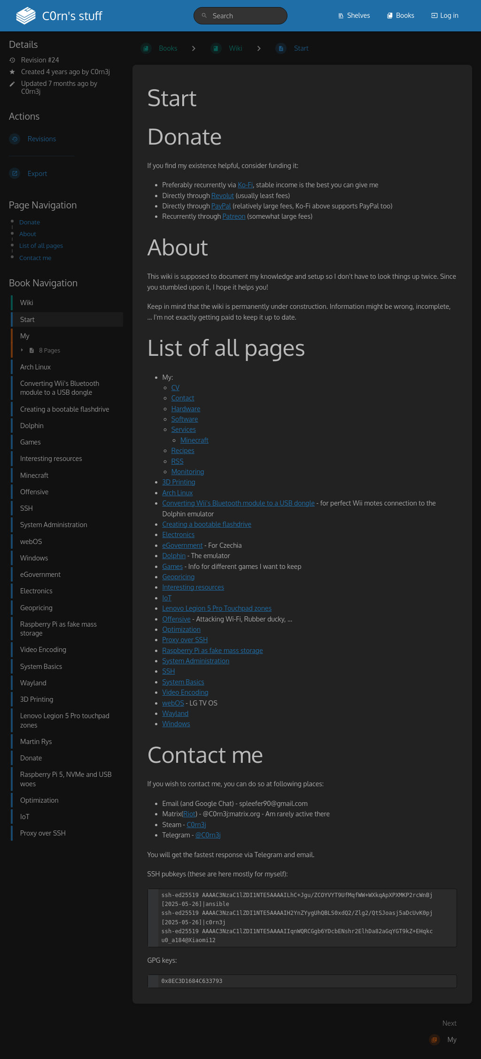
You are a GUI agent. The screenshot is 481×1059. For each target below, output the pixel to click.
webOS (173, 703)
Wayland (176, 713)
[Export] (63, 173)
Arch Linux (178, 493)
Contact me (35, 257)
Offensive (177, 619)
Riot (189, 814)
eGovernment (183, 545)
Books (400, 15)
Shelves (354, 15)
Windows (176, 724)
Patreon (234, 216)
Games (173, 566)
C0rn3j (100, 72)
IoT (167, 598)
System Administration (196, 661)
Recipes (182, 450)
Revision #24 (34, 60)
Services (183, 429)
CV (175, 387)
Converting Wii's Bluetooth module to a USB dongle (239, 503)
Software (184, 419)
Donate (29, 222)
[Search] (204, 16)
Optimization (182, 629)
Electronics (179, 534)
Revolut (222, 196)
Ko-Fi (245, 185)
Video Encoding (186, 692)
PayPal (221, 206)
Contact (182, 398)
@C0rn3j (207, 835)
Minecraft (194, 440)
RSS (177, 461)
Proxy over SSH (185, 640)
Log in (444, 15)
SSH (169, 671)
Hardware (186, 409)
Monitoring (187, 472)
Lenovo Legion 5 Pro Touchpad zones (217, 608)
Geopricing (179, 577)
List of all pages (41, 245)
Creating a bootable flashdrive (207, 524)
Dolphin (174, 556)
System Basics (183, 682)
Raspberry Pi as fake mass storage (213, 650)
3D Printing (179, 482)
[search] (240, 15)
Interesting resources (194, 587)
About (27, 234)
